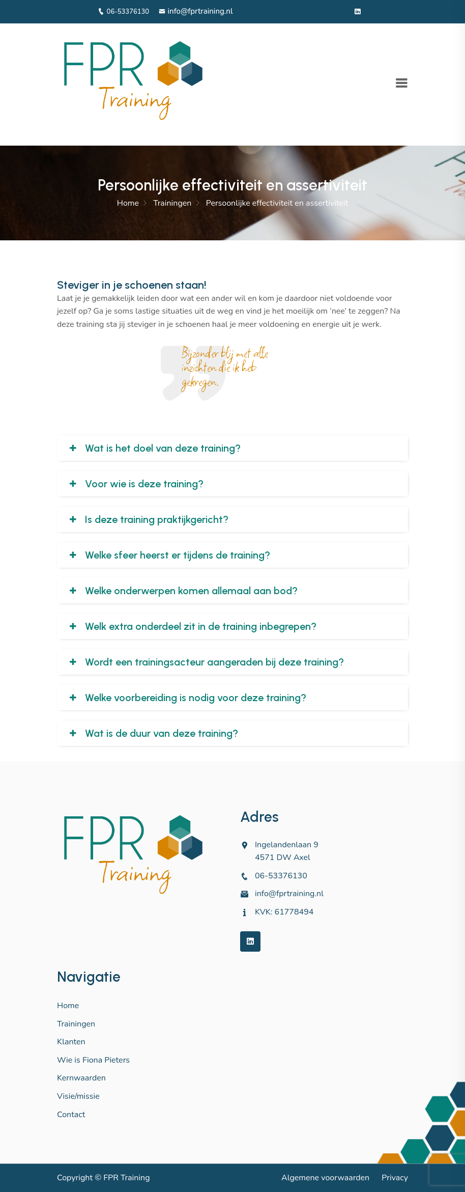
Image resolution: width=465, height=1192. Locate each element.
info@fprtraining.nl (196, 11)
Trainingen (172, 203)
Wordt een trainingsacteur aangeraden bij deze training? (214, 662)
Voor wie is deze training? (144, 484)
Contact (71, 1114)
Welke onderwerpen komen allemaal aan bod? (191, 591)
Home (128, 203)
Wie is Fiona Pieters (93, 1060)
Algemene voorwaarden (325, 1177)
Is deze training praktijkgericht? (156, 519)
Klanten (71, 1041)
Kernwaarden (81, 1078)
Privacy (395, 1177)
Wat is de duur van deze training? (161, 733)
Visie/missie (78, 1096)
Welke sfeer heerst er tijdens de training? (177, 555)
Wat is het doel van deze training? (163, 448)
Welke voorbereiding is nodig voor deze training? (195, 697)
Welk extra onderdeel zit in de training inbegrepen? (200, 626)
